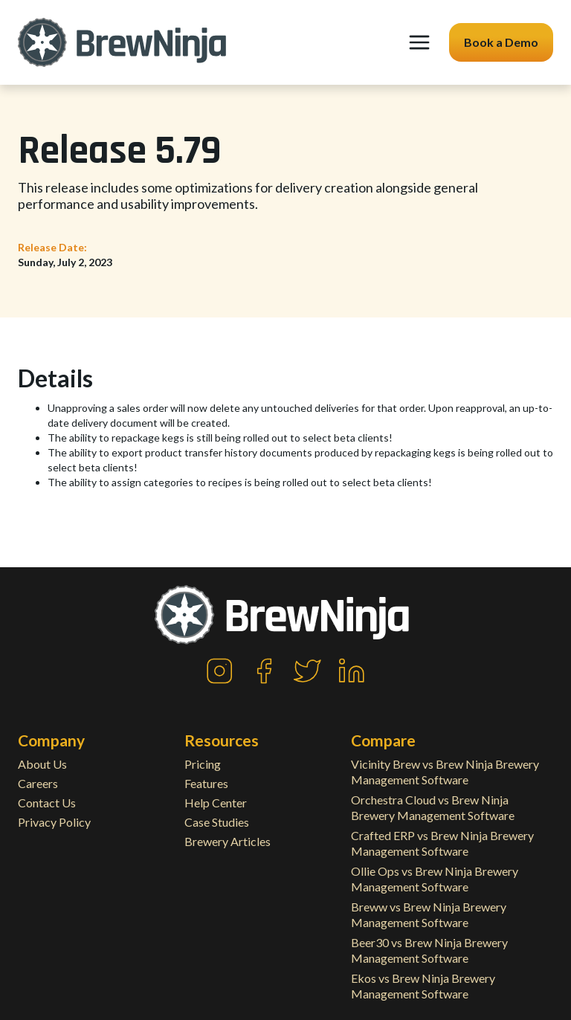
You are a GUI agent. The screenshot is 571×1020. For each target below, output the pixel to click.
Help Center (215, 802)
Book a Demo (501, 42)
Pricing (202, 764)
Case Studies (216, 822)
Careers (38, 783)
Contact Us (47, 802)
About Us (42, 764)
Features (206, 783)
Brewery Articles (227, 841)
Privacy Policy (54, 822)
